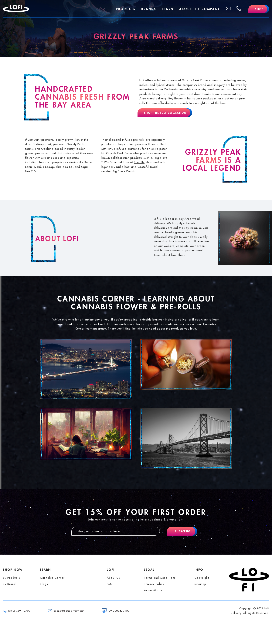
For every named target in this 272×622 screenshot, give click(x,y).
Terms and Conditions (160, 577)
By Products (11, 577)
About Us (113, 577)
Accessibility (153, 590)
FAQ (110, 584)
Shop (259, 9)
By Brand (9, 584)
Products (126, 9)
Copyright (202, 577)
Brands (148, 9)
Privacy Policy (154, 584)
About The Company (199, 9)
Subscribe (183, 531)
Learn (168, 9)
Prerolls (139, 162)
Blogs (44, 584)
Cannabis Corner (52, 577)
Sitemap (200, 584)
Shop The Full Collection (165, 112)
